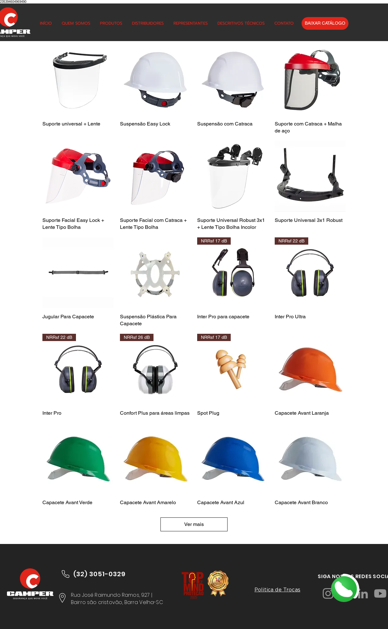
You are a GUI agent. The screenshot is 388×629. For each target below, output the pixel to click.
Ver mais (194, 524)
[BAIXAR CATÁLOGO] (325, 23)
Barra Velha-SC (143, 602)
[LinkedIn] (363, 593)
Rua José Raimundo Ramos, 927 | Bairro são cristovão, (111, 598)
